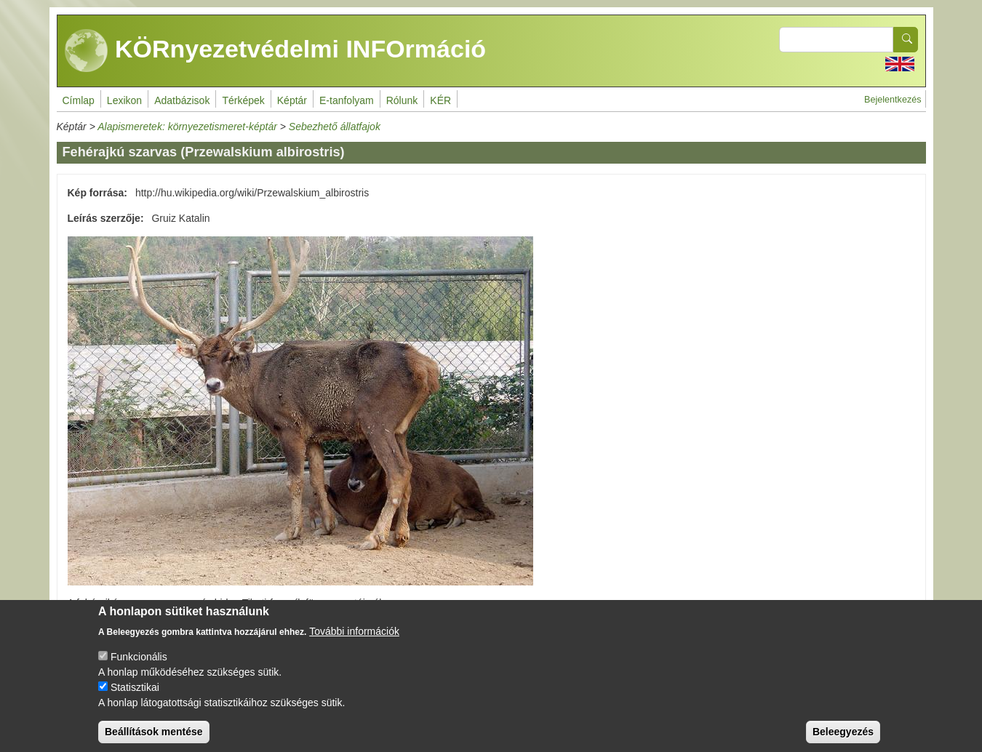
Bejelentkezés (892, 100)
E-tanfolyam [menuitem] (346, 100)
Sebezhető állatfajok (334, 126)
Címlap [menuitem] (79, 100)
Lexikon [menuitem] (124, 100)
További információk (354, 641)
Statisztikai (135, 697)
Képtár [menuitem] (292, 100)
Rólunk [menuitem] (402, 100)
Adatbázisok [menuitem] (181, 100)
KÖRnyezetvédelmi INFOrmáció (276, 51)
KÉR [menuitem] (440, 100)
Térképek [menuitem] (243, 100)
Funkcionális (139, 667)
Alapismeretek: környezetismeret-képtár (187, 126)
